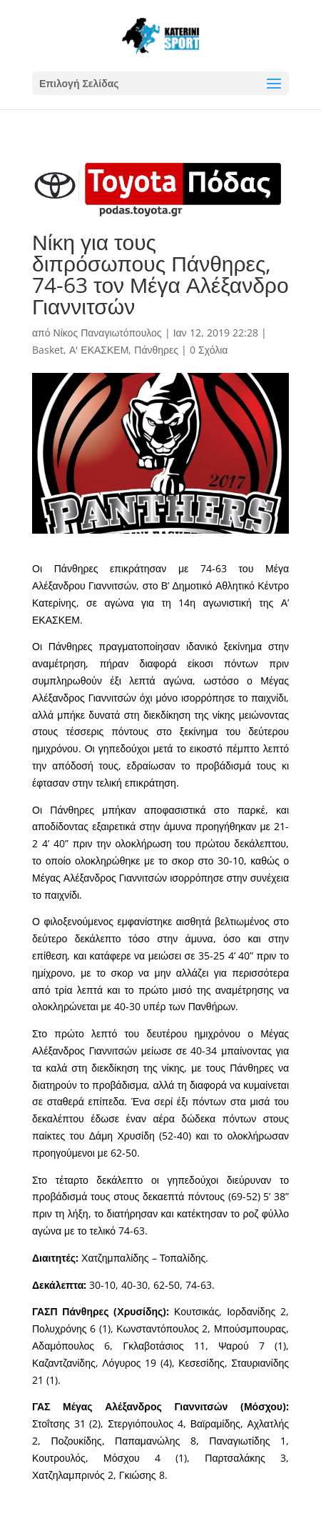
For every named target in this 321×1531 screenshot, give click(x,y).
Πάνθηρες (156, 349)
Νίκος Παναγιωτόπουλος (108, 332)
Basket (47, 349)
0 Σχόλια (209, 349)
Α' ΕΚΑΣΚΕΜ (98, 349)
